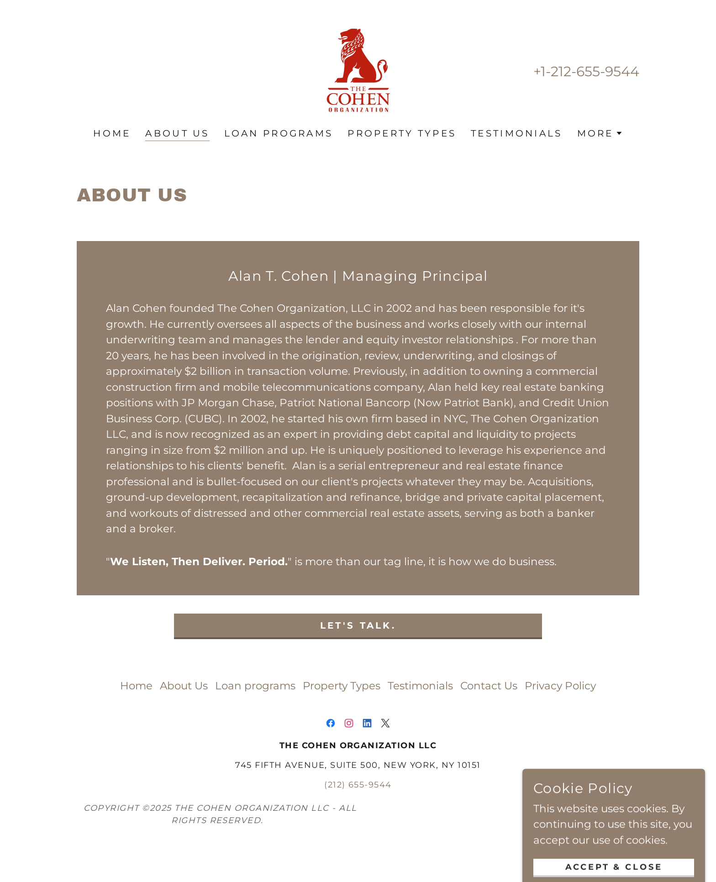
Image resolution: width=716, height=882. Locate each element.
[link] (358, 70)
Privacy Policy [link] (560, 685)
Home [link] (112, 133)
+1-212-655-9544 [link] (586, 71)
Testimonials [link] (516, 133)
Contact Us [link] (488, 685)
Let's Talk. (358, 625)
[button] (600, 133)
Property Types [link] (401, 133)
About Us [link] (177, 133)
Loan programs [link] (278, 133)
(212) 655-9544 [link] (358, 785)
